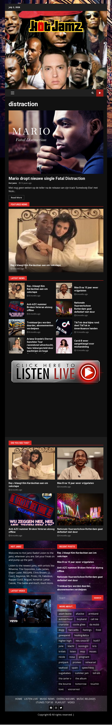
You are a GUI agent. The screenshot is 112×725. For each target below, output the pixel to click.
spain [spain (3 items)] (75, 667)
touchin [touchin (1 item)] (95, 683)
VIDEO (71, 702)
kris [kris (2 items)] (94, 646)
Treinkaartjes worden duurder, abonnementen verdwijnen (17, 327)
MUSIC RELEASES (86, 698)
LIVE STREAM (99, 93)
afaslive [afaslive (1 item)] (80, 613)
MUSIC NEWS (47, 698)
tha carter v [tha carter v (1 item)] (65, 678)
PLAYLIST (60, 702)
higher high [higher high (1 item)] (65, 640)
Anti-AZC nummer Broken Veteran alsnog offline (17, 309)
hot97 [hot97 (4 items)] (96, 640)
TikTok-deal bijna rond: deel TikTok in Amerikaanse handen (64, 327)
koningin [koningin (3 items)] (83, 646)
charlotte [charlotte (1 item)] (64, 624)
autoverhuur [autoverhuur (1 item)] (66, 619)
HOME (18, 698)
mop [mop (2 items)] (82, 651)
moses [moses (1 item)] (92, 651)
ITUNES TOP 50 (44, 702)
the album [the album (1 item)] (80, 678)
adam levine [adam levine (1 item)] (65, 613)
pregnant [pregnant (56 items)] (84, 656)
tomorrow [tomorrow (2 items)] (80, 683)
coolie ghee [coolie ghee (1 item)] (79, 624)
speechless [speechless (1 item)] (88, 667)
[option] (56, 240)
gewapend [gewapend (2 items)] (64, 635)
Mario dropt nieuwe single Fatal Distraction (56, 142)
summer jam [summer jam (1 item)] (82, 673)
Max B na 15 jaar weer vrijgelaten (64, 291)
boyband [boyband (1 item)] (81, 619)
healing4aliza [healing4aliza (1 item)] (81, 635)
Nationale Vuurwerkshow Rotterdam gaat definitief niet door (64, 309)
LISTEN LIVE (31, 698)
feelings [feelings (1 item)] (87, 630)
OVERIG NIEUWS (66, 698)
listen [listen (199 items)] (73, 651)
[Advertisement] (60, 57)
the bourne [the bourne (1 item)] (65, 683)
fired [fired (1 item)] (98, 630)
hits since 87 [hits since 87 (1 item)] (82, 640)
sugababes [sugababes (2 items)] (65, 673)
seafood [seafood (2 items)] (63, 667)
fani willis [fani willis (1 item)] (74, 630)
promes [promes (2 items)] (77, 662)
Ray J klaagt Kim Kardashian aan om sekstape (56, 240)
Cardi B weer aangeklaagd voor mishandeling (64, 345)
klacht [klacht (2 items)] (71, 646)
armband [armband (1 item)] (93, 613)
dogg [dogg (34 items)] (61, 630)
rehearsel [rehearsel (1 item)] (90, 662)
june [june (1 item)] (61, 646)
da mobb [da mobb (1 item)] (94, 624)
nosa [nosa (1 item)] (72, 656)
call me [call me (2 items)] (94, 619)
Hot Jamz (13, 183)
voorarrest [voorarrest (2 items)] (74, 689)
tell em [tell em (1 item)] (96, 673)
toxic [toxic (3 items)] (61, 689)
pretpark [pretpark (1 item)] (63, 662)
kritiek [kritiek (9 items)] (62, 651)
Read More (16, 197)
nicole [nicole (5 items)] (62, 656)
